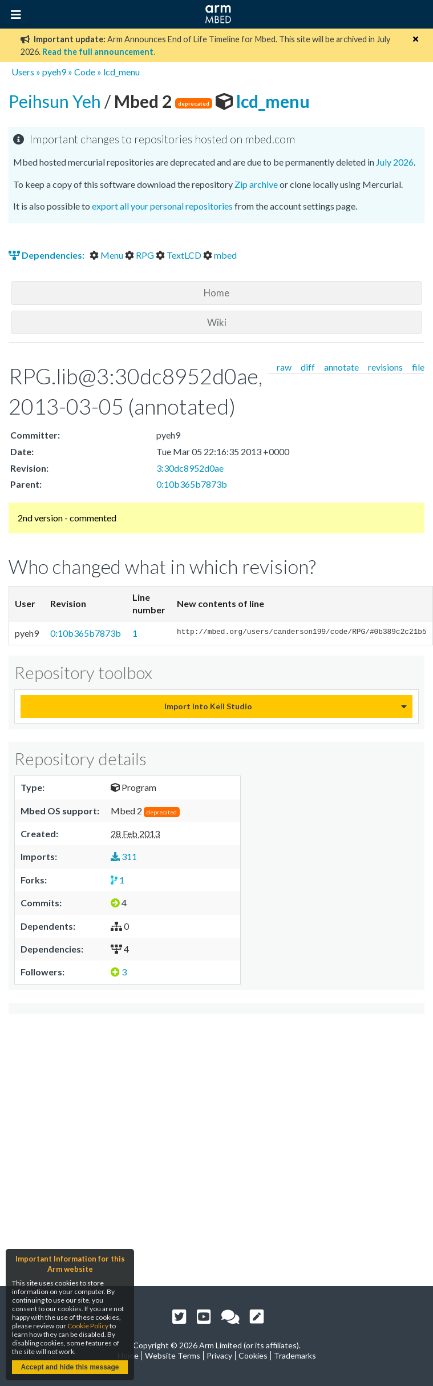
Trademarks (295, 1355)
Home (216, 293)
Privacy (219, 1355)
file (418, 366)
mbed (220, 255)
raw (284, 366)
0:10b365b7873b (191, 484)
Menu (107, 255)
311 (124, 856)
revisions (385, 366)
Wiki (216, 322)
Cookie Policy (87, 1325)
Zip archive (256, 184)
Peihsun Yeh (56, 101)
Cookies (253, 1355)
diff (308, 366)
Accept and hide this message (70, 1367)
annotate (341, 366)
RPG (140, 255)
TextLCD (179, 255)
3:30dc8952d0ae (190, 468)
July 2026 (395, 161)
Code (84, 71)
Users (22, 71)
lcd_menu (121, 71)
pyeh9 (54, 71)
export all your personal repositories (162, 205)
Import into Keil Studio (208, 706)
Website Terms (172, 1355)
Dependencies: (47, 255)
